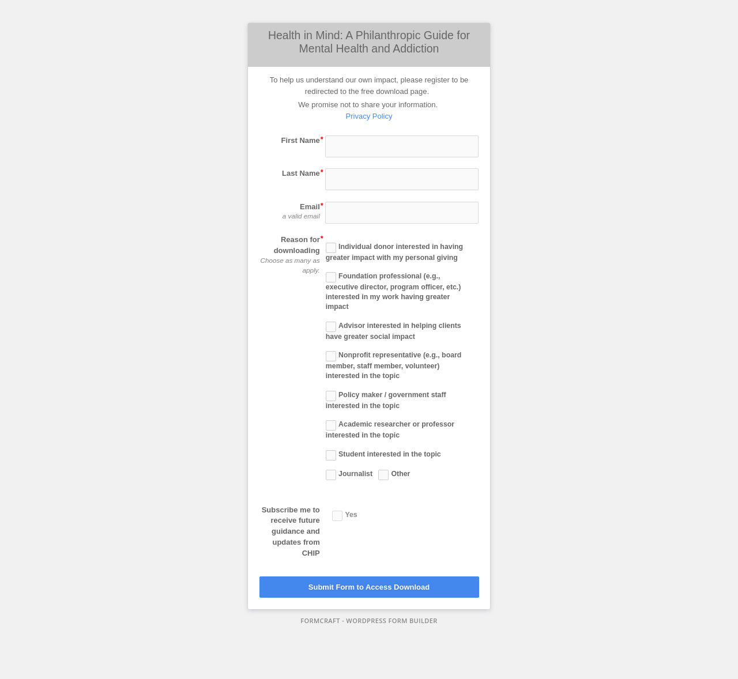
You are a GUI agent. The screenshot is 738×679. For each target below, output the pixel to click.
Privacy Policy (369, 116)
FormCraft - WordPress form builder (368, 621)
